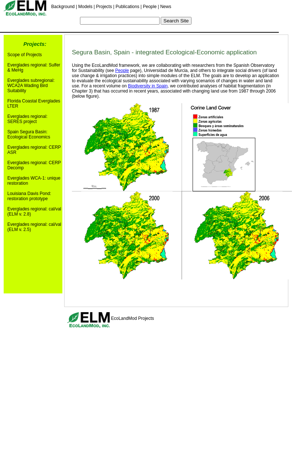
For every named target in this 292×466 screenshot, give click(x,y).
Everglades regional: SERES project (27, 119)
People (149, 6)
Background (62, 6)
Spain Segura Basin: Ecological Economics (28, 134)
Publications (127, 6)
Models (85, 6)
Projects (104, 6)
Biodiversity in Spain (148, 85)
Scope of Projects (24, 54)
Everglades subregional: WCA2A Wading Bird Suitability (31, 85)
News (165, 6)
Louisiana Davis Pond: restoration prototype (29, 196)
